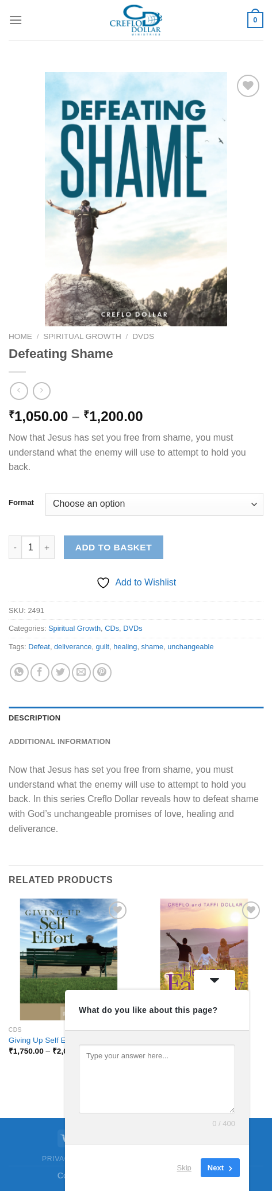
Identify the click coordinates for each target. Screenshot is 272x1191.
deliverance (72, 646)
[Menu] (15, 20)
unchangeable (190, 646)
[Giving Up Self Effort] (70, 959)
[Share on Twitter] (60, 672)
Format (21, 503)
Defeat (39, 646)
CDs (112, 628)
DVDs (143, 336)
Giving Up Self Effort (44, 1040)
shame (152, 646)
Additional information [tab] (59, 741)
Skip (184, 1167)
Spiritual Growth (82, 336)
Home (20, 336)
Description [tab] (34, 718)
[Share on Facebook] (39, 672)
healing (125, 646)
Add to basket (113, 547)
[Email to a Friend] (81, 672)
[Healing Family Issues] (202, 959)
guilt (102, 646)
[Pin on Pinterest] (102, 672)
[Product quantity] (30, 546)
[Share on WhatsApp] (19, 672)
